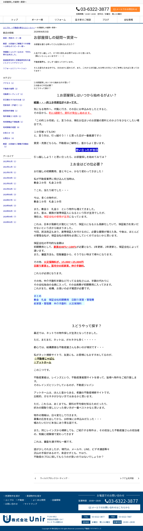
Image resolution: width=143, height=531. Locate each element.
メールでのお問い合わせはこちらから (109, 507)
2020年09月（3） (10, 194)
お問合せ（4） (9, 138)
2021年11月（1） (10, 166)
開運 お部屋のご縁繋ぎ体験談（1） (15, 145)
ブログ (105, 19)
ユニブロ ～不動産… (15, 499)
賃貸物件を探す (34, 495)
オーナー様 (37, 19)
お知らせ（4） (9, 132)
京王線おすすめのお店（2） (14, 99)
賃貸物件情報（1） (11, 110)
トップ (14, 19)
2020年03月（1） (10, 222)
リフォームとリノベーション (15, 68)
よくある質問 (39, 499)
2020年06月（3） (10, 205)
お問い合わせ (11, 503)
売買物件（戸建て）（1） (13, 105)
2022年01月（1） (10, 161)
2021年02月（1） (10, 189)
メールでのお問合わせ (125, 9)
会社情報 (128, 19)
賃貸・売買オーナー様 (12, 38)
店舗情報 (56, 499)
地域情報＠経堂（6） (11, 127)
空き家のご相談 (83, 19)
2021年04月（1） (10, 177)
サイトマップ (30, 503)
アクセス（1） (9, 83)
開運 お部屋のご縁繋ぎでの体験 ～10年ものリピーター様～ (17, 45)
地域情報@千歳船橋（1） (13, 121)
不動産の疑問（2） (11, 88)
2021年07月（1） (10, 172)
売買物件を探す (12, 495)
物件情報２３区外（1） (12, 116)
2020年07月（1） (10, 200)
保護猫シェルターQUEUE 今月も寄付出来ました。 (17, 53)
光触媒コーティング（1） (13, 94)
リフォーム (60, 19)
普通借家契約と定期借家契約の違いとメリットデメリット (16, 61)
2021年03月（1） (10, 183)
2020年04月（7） (10, 216)
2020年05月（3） (10, 211)
